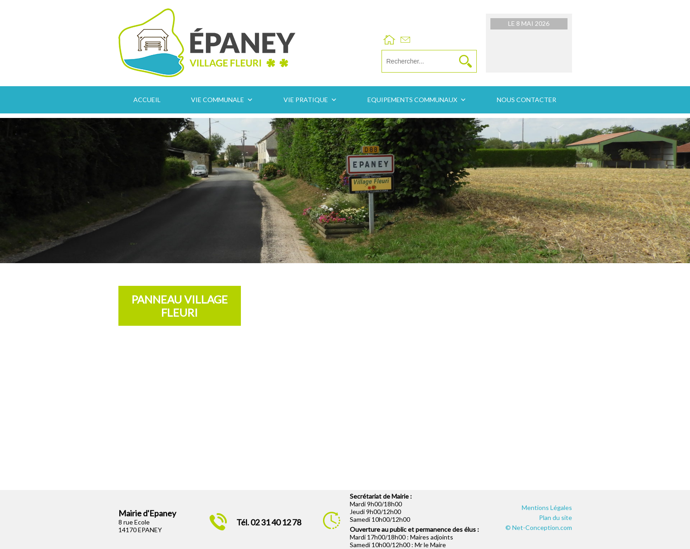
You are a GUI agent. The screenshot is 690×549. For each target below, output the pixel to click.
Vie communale (217, 99)
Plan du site (555, 517)
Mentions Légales (547, 507)
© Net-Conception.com (538, 527)
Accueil (147, 99)
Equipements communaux (412, 99)
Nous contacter (526, 99)
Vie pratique (306, 99)
